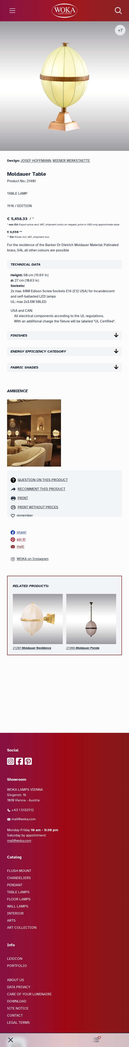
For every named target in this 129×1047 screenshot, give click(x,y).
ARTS (11, 920)
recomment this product (41, 489)
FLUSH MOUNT (19, 871)
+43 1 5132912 (20, 810)
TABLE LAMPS (18, 892)
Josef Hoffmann (36, 160)
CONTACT (15, 1015)
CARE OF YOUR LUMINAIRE (29, 994)
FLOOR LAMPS (19, 899)
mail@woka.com (21, 819)
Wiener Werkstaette (71, 160)
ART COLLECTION (21, 927)
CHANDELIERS (19, 878)
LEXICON (14, 958)
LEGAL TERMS (18, 1022)
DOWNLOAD (16, 1001)
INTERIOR (15, 913)
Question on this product (43, 480)
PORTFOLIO (17, 966)
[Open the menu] (21, 10)
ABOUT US (15, 980)
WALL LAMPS (17, 906)
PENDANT (15, 885)
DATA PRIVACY (18, 987)
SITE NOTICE (17, 1008)
